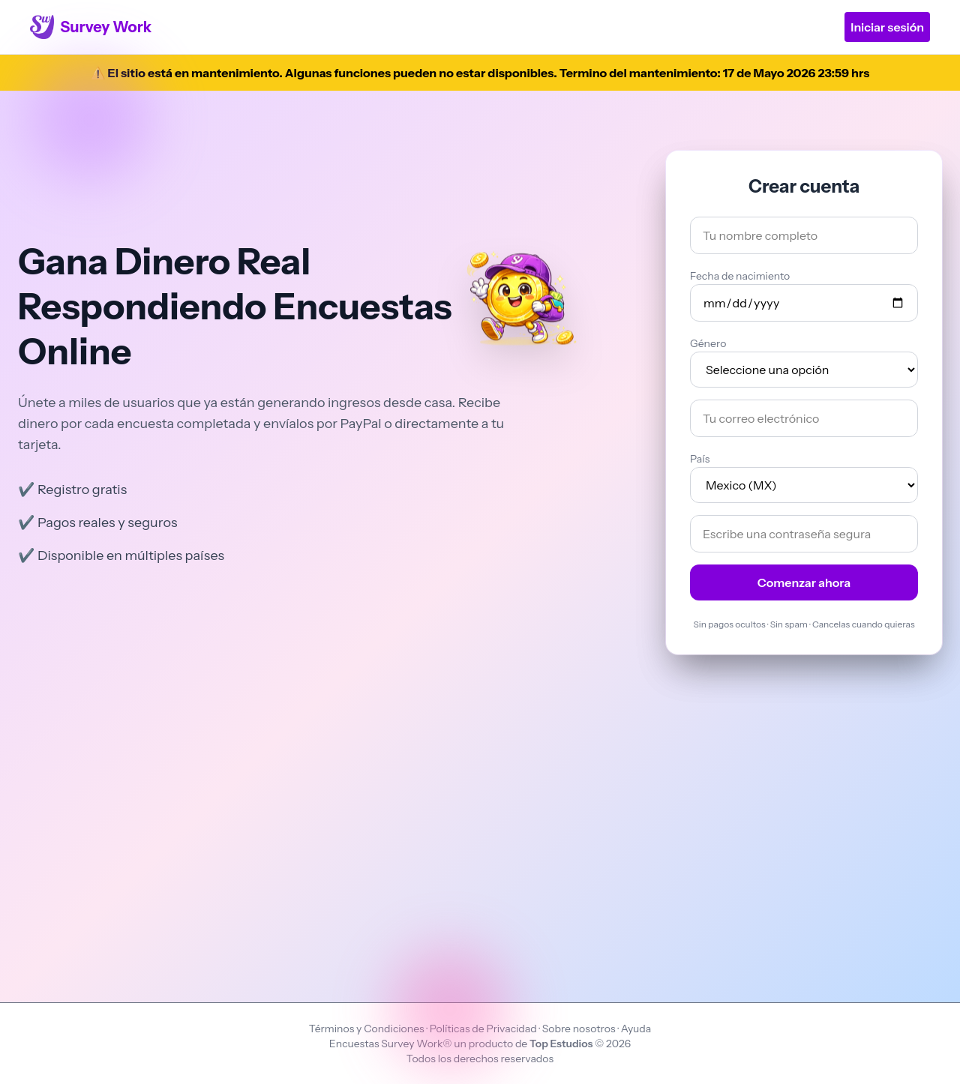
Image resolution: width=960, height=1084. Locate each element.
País (700, 459)
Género (708, 343)
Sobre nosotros (579, 1028)
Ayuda (636, 1028)
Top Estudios (562, 1043)
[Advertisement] (480, 813)
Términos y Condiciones (368, 1028)
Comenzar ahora (804, 582)
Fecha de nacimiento (740, 276)
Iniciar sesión (887, 26)
